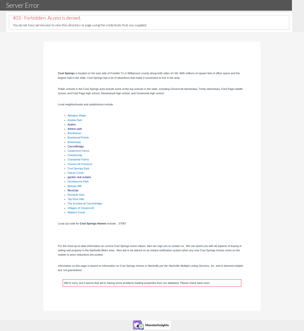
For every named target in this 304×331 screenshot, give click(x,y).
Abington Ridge (77, 115)
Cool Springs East (78, 168)
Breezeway (74, 142)
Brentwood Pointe (78, 137)
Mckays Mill (75, 186)
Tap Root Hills (76, 199)
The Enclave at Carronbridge (85, 203)
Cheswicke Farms (78, 159)
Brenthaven (74, 133)
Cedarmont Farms (78, 150)
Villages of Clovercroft (81, 208)
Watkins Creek (76, 212)
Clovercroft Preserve (80, 164)
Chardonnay (75, 155)
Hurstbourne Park (78, 181)
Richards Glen (76, 194)
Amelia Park (75, 120)
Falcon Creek (76, 172)
